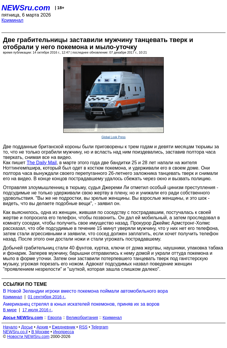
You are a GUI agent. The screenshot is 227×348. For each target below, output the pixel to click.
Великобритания (82, 317)
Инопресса (63, 331)
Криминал (12, 20)
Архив (42, 327)
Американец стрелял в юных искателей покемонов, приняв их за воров (81, 304)
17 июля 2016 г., (37, 309)
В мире (10, 309)
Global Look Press (113, 137)
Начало (10, 327)
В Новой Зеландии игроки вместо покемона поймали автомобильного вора (85, 291)
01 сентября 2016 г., (47, 296)
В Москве (40, 331)
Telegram (99, 327)
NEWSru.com (25, 7)
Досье (27, 327)
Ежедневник (63, 327)
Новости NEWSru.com (28, 336)
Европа (55, 317)
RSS (83, 327)
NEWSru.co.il (15, 331)
